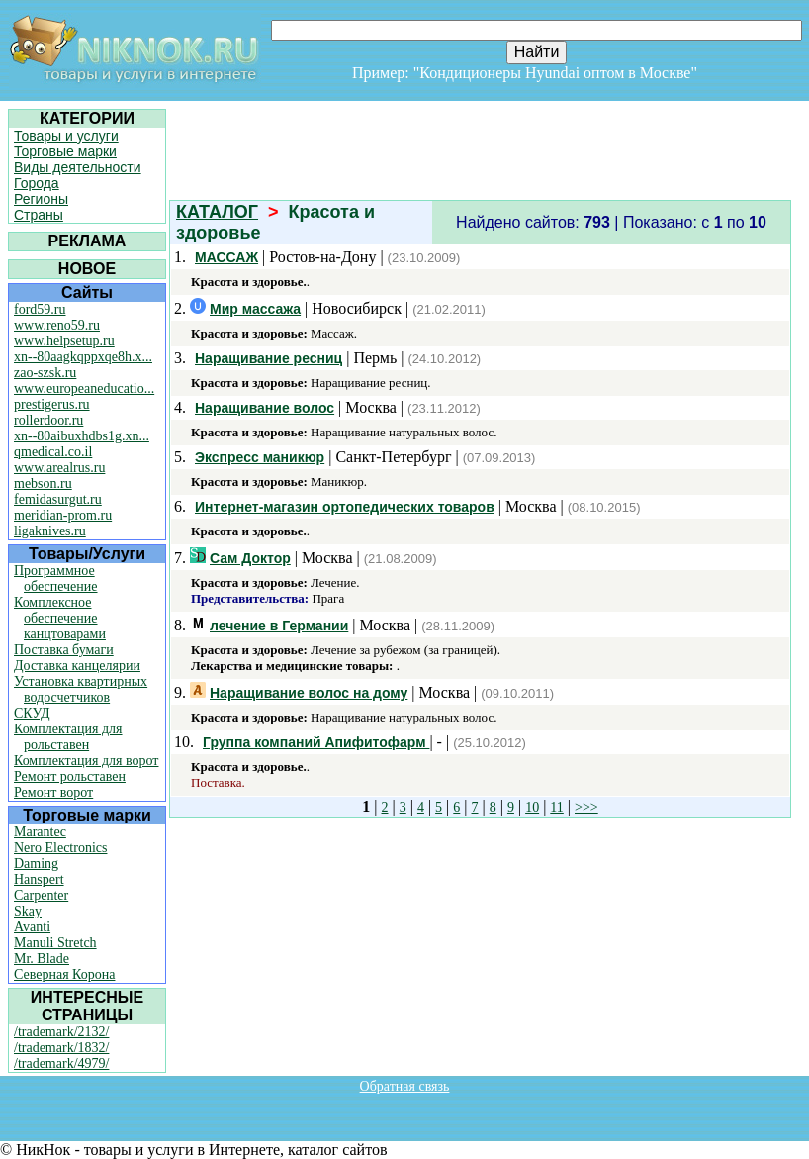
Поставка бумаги (64, 649)
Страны (38, 215)
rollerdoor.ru (48, 420)
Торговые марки (65, 151)
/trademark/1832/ (61, 1047)
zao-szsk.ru (45, 372)
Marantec (40, 831)
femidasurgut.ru (58, 499)
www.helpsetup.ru (64, 341)
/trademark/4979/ (61, 1063)
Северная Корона (64, 974)
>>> (586, 807)
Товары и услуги (66, 136)
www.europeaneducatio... (84, 388)
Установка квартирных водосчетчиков (80, 689)
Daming (36, 863)
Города (36, 183)
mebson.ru (43, 483)
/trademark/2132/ (61, 1031)
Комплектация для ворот (86, 760)
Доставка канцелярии (77, 665)
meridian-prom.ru (63, 515)
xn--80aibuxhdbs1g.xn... (81, 436)
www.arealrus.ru (59, 467)
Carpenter (41, 895)
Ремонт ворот (53, 792)
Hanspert (39, 879)
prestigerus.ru (52, 404)
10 (532, 807)
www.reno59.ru (57, 325)
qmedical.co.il (53, 451)
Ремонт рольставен (70, 776)
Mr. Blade (41, 958)
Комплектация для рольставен (68, 737)
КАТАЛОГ (217, 212)
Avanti (32, 926)
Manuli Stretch (55, 942)
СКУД (31, 713)
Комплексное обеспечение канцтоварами (60, 618)
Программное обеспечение (56, 578)
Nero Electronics (60, 847)
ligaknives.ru (50, 531)
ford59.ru (40, 309)
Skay (28, 911)
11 (556, 807)
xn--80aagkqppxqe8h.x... (83, 356)
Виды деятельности (77, 167)
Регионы (41, 199)
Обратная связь (405, 1086)
